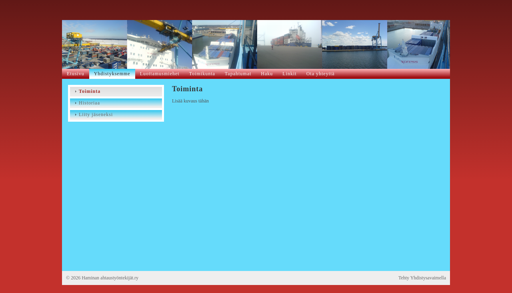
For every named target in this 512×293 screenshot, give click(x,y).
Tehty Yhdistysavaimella (422, 278)
